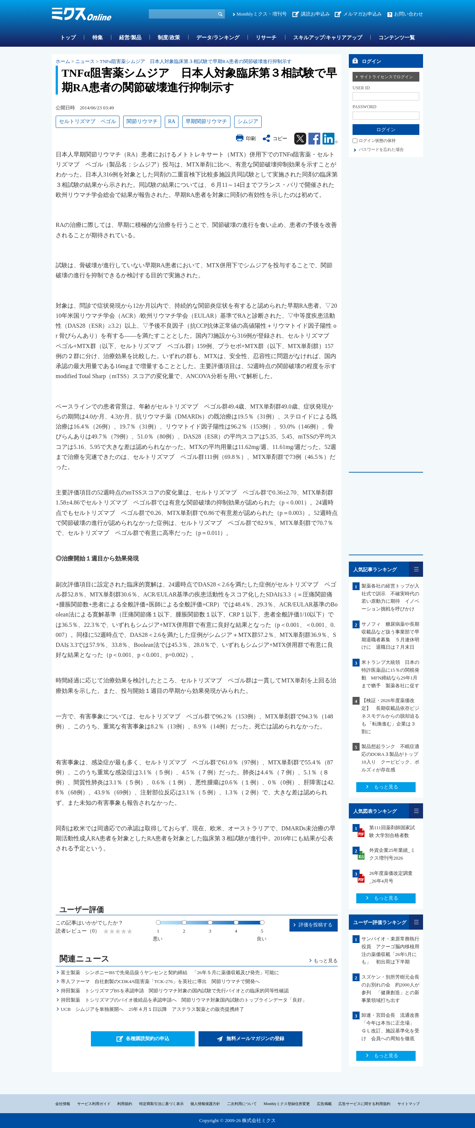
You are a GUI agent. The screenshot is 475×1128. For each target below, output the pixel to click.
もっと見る (326, 960)
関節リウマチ (142, 121)
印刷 (251, 138)
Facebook (314, 139)
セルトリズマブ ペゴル (87, 121)
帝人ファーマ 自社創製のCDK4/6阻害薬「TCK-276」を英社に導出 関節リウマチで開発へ (160, 981)
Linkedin (330, 139)
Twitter (300, 139)
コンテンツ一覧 (397, 37)
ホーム (63, 61)
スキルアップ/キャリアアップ (327, 37)
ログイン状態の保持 (377, 140)
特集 (97, 37)
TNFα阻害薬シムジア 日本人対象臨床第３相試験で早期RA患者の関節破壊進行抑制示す (196, 61)
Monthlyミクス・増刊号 (261, 14)
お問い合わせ (408, 14)
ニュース (85, 61)
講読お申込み (315, 14)
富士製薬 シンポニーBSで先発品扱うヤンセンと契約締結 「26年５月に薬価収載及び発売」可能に (170, 972)
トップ (68, 37)
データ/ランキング (217, 37)
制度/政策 (169, 37)
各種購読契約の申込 (147, 1038)
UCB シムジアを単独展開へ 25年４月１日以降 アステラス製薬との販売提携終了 (153, 1009)
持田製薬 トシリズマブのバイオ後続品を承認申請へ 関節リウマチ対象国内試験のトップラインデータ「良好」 (184, 1000)
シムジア (248, 121)
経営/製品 (130, 37)
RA (171, 121)
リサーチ (266, 37)
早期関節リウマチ (206, 121)
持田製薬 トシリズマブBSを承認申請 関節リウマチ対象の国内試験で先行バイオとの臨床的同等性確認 (175, 990)
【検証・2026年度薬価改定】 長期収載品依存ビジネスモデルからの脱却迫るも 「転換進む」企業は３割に (390, 716)
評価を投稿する (315, 924)
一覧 (416, 569)
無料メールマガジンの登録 (255, 1038)
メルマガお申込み (362, 14)
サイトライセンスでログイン (386, 77)
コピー (280, 138)
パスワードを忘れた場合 (381, 149)
